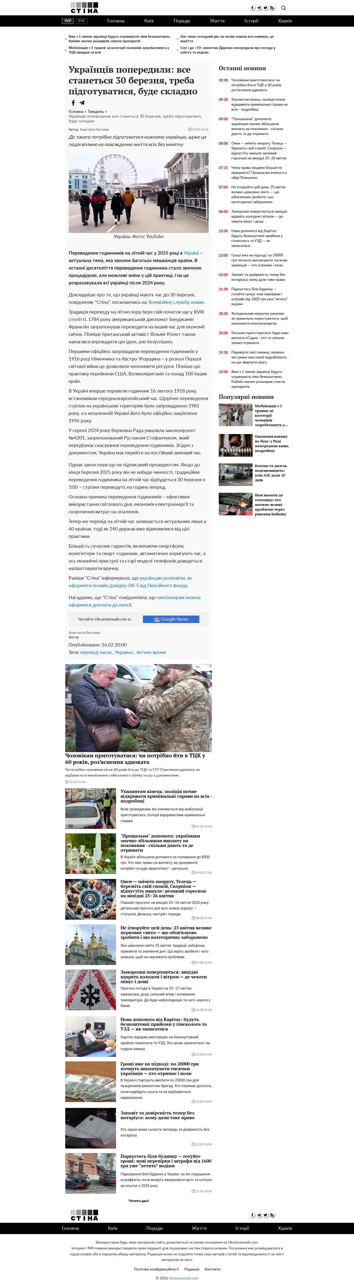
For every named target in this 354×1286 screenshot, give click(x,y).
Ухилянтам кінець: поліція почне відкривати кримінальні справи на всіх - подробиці (259, 104)
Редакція (191, 1269)
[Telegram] (82, 102)
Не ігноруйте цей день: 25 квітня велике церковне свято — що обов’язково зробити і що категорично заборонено (258, 194)
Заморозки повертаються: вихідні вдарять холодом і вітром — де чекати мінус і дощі (259, 216)
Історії (252, 21)
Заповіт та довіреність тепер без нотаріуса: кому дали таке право (258, 277)
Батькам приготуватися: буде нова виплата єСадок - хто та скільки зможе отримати (260, 338)
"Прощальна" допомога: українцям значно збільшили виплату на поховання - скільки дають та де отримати (257, 126)
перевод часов (96, 652)
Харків (285, 21)
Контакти (212, 1269)
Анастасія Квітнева (94, 129)
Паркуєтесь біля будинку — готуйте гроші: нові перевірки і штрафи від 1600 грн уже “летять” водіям (259, 296)
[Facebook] (73, 102)
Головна (116, 21)
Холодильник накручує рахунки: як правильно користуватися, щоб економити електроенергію (259, 318)
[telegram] (259, 8)
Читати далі (139, 1201)
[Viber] (91, 102)
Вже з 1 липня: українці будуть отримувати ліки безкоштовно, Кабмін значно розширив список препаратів (119, 39)
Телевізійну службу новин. (176, 302)
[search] (284, 8)
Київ (149, 21)
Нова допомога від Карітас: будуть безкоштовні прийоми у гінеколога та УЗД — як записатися (257, 238)
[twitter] (265, 8)
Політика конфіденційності (156, 1269)
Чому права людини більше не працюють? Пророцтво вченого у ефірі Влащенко (259, 172)
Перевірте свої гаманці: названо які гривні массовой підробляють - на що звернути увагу (260, 357)
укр (67, 21)
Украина (124, 652)
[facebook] (252, 8)
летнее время (151, 652)
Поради (182, 21)
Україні (191, 253)
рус (81, 21)
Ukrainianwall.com (183, 1278)
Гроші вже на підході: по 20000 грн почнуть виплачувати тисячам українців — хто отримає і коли (259, 260)
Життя (217, 21)
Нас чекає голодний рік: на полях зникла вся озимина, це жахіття (227, 39)
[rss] (272, 8)
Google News (171, 619)
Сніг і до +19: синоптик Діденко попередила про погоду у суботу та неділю (227, 50)
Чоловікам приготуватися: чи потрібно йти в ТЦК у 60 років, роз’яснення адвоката (256, 85)
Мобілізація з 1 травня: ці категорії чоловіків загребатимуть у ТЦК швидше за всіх (119, 50)
